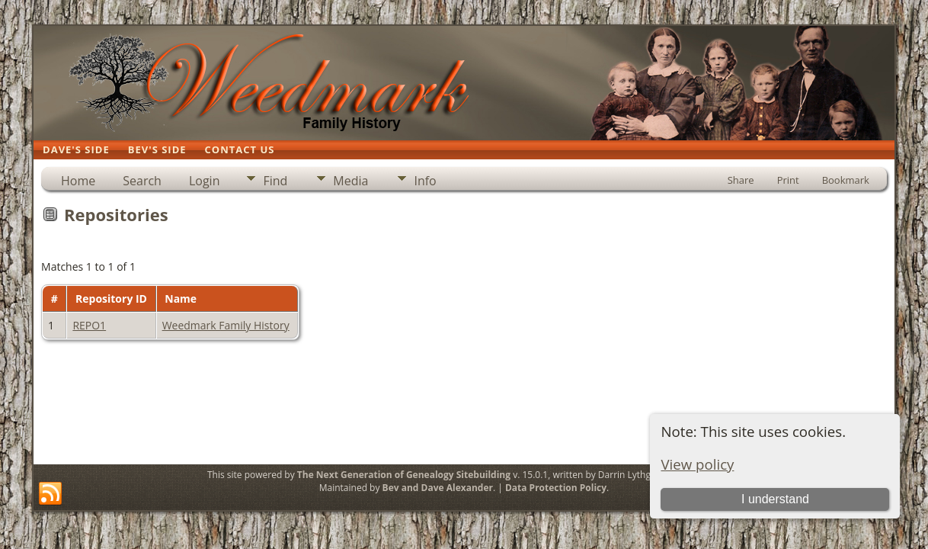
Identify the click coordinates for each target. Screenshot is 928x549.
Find (275, 180)
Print (788, 180)
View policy (697, 464)
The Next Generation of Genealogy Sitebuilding (403, 474)
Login (204, 180)
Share (741, 180)
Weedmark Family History (226, 325)
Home (78, 180)
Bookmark (845, 180)
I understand (775, 499)
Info (425, 180)
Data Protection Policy (555, 487)
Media (350, 180)
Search (142, 180)
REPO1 (89, 325)
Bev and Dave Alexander (437, 487)
